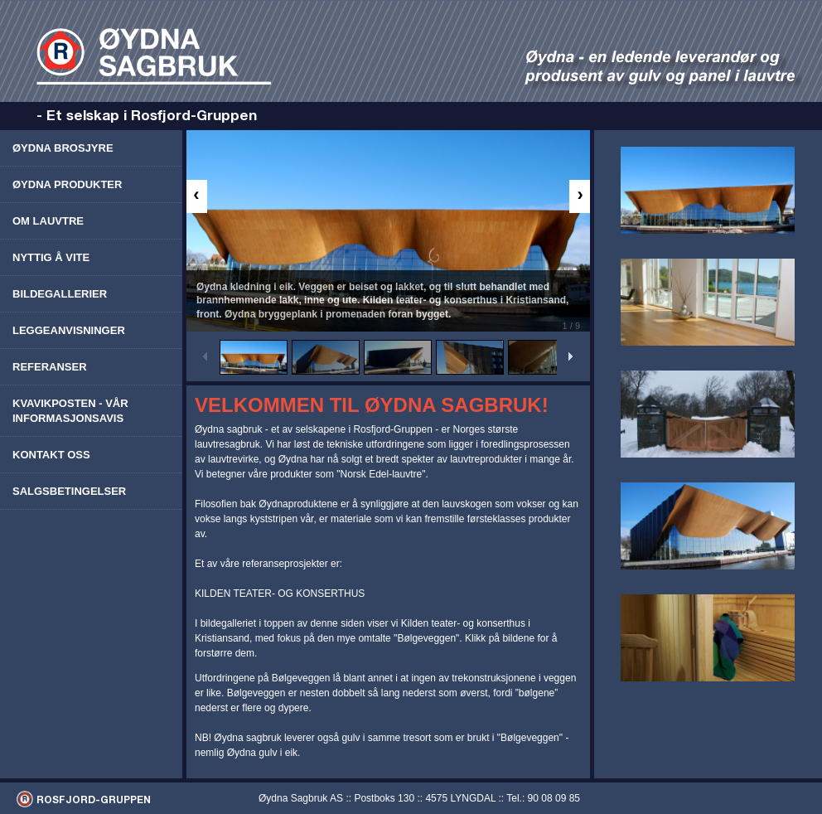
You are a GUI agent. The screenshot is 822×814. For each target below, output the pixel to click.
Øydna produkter (67, 184)
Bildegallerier (59, 294)
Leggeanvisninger (68, 330)
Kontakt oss (51, 454)
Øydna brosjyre (63, 148)
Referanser (49, 367)
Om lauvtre (48, 221)
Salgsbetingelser (69, 491)
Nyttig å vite (50, 257)
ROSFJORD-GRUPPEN (93, 799)
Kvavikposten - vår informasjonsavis (70, 410)
